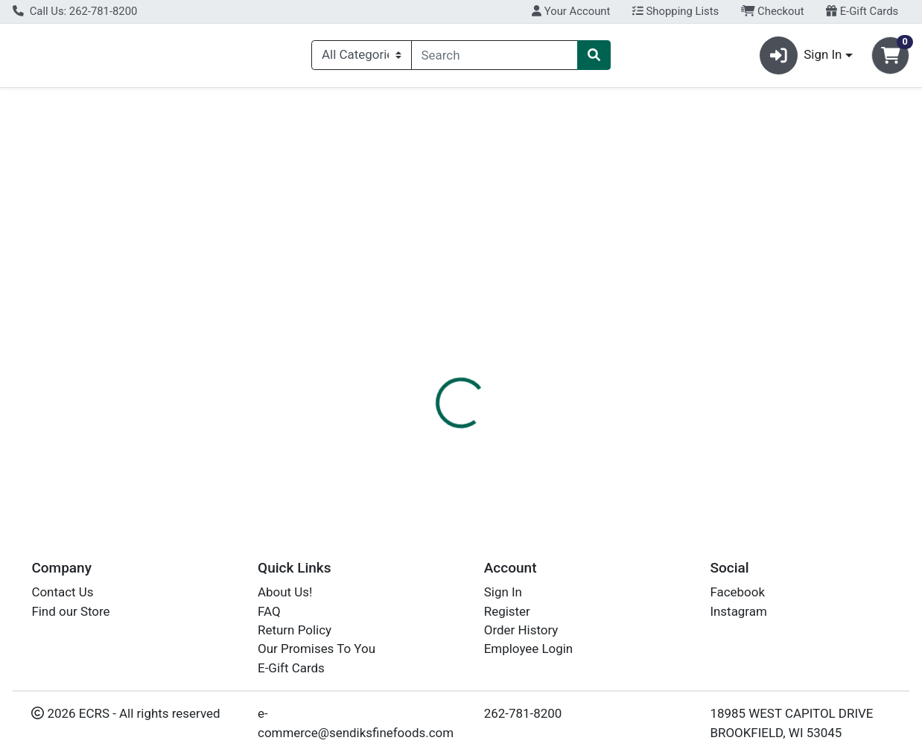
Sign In (503, 592)
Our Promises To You (316, 649)
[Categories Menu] (361, 58)
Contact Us (62, 592)
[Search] (495, 58)
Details (426, 342)
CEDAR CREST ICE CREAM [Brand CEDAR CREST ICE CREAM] (608, 453)
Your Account (571, 11)
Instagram (738, 611)
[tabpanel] (653, 433)
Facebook (737, 592)
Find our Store (70, 611)
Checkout (772, 11)
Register (507, 611)
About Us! (285, 592)
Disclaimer (496, 342)
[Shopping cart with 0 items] (890, 58)
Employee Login (528, 649)
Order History (521, 629)
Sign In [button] (801, 58)
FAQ (269, 611)
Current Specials (71, 107)
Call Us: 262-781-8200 (75, 11)
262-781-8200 (523, 714)
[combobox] (495, 58)
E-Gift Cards (862, 11)
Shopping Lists (675, 11)
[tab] (426, 342)
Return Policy (294, 629)
